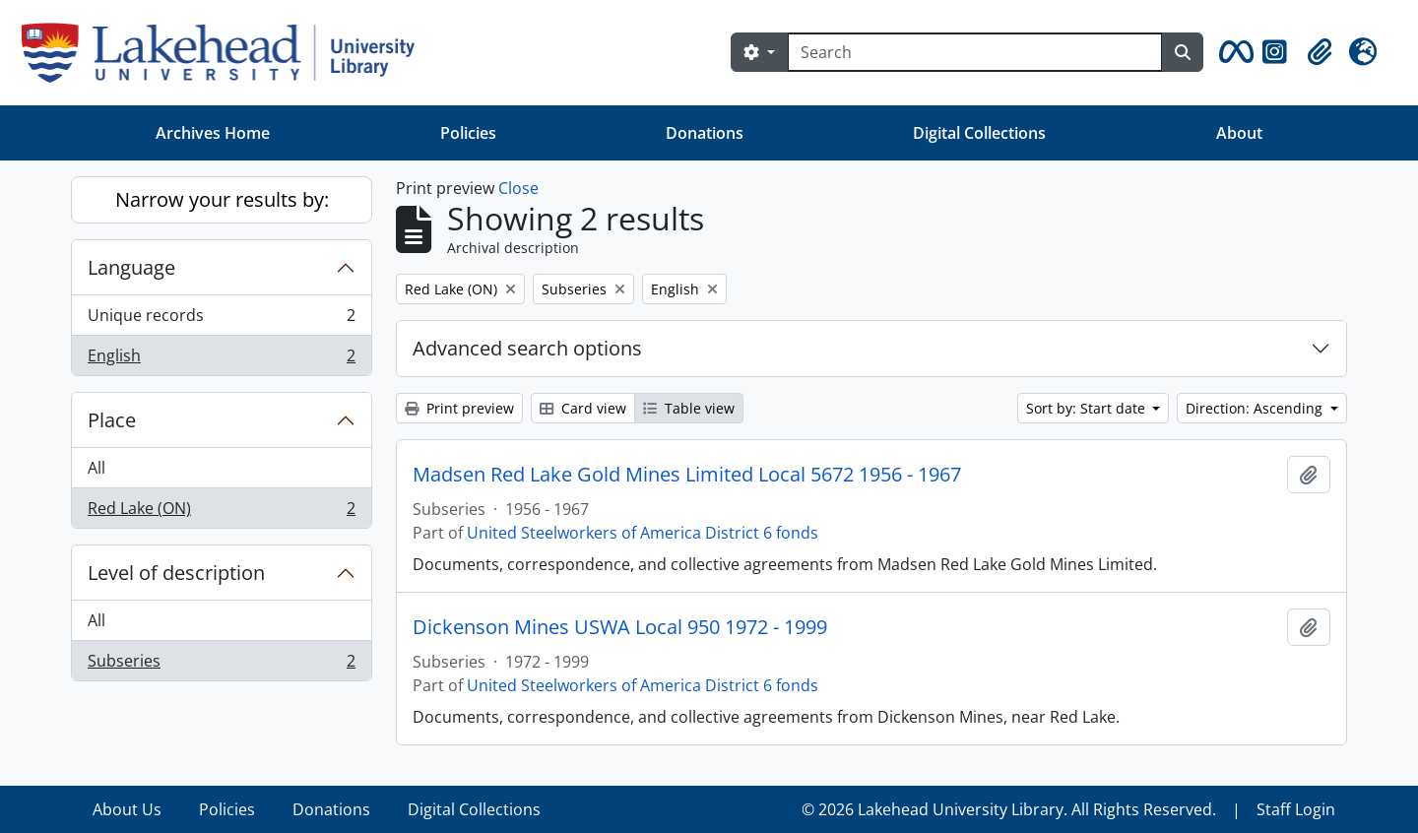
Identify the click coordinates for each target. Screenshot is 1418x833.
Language (131, 267)
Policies (468, 133)
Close (518, 188)
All (96, 468)
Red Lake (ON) (221, 512)
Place (112, 420)
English (221, 359)
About (1239, 133)
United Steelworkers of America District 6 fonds (642, 533)
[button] (1233, 52)
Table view (689, 408)
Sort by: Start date (1087, 408)
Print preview (459, 408)
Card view (583, 408)
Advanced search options (527, 348)
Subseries (221, 664)
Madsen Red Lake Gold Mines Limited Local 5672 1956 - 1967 (687, 474)
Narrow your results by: (222, 199)
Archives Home (213, 133)
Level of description (176, 572)
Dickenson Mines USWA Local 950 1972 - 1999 (620, 627)
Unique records (221, 319)
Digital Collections (979, 133)
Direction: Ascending (1256, 408)
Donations (704, 133)
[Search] (975, 52)
